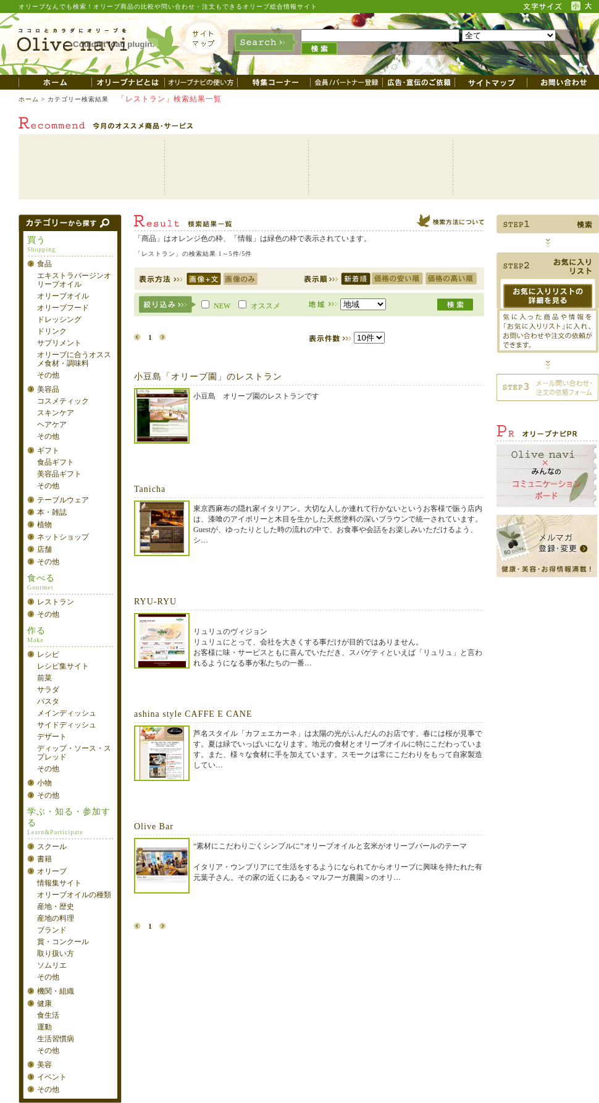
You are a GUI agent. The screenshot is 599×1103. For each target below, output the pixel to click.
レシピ (48, 654)
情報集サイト (59, 883)
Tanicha (149, 489)
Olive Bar (154, 826)
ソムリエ (52, 965)
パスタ (48, 701)
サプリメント (59, 343)
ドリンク (52, 331)
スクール (52, 846)
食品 (44, 264)
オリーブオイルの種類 (74, 894)
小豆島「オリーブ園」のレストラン (208, 376)
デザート (52, 736)
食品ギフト (55, 462)
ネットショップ (63, 537)
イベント (52, 1077)
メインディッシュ (66, 713)
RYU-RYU (155, 601)
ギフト (48, 450)
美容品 (48, 389)
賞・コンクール (63, 941)
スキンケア (55, 412)
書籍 (44, 859)
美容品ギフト (59, 474)
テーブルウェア (63, 500)
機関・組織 (55, 991)
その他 (48, 375)
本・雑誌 (52, 512)
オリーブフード (63, 307)
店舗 (44, 549)
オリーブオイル (63, 296)
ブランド (52, 930)
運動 (44, 1027)
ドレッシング (59, 319)
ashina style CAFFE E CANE (193, 714)
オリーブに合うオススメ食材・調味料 (74, 359)
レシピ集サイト (63, 666)
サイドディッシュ (66, 725)
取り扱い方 (55, 953)
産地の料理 (55, 918)
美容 (44, 1064)
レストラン (55, 602)
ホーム (29, 99)
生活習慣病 (55, 1038)
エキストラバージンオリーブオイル (74, 280)
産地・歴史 (55, 906)
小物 (44, 783)
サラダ (48, 689)
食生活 (48, 1015)
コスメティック (63, 401)
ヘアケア (52, 424)
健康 (44, 1003)
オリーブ (52, 871)
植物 (44, 524)
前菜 (44, 678)
